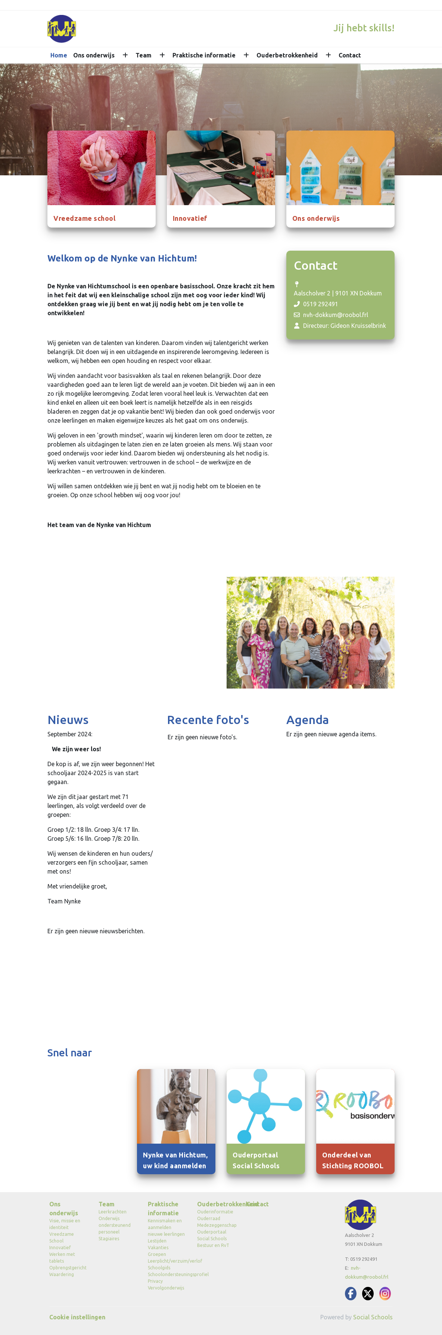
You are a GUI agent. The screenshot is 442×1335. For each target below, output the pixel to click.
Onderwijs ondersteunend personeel (115, 1225)
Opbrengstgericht (68, 1267)
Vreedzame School (61, 1237)
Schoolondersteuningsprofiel (167, 1274)
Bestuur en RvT (213, 1245)
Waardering (61, 1274)
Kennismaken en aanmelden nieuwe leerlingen (166, 1227)
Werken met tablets (62, 1257)
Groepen (157, 1254)
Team (144, 55)
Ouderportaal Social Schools (212, 1235)
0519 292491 (320, 304)
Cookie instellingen (77, 1317)
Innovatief (60, 1247)
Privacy (155, 1281)
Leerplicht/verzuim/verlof (167, 1261)
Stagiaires (109, 1238)
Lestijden (157, 1240)
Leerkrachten (113, 1211)
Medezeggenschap (216, 1225)
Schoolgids (159, 1267)
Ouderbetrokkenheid (287, 55)
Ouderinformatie (215, 1211)
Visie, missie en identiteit (64, 1224)
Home (58, 55)
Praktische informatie (204, 55)
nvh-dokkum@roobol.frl (335, 314)
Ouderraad (208, 1218)
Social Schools (373, 1317)
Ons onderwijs (94, 55)
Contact (350, 55)
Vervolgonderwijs (166, 1287)
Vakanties (158, 1247)
